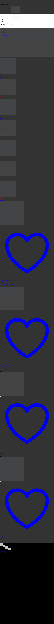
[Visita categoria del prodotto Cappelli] (27, 109)
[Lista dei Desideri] (0, 396)
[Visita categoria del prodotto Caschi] (27, 129)
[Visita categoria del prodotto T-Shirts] (27, 68)
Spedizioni (4, 551)
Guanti (3, 22)
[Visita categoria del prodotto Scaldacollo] (27, 191)
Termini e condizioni (5, 553)
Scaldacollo (4, 26)
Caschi (3, 18)
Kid (2, 16)
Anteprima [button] (1, 281)
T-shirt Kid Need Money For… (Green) (6, 284)
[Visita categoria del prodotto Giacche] (27, 150)
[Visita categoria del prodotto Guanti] (27, 170)
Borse (3, 21)
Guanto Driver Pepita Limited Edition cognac (7, 540)
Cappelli (3, 24)
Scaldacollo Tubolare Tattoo (4, 369)
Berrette (5, 25)
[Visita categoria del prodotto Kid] (27, 89)
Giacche (3, 19)
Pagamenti (4, 552)
